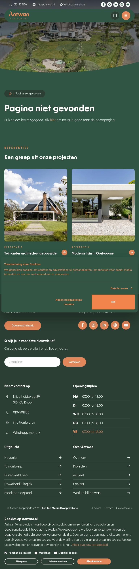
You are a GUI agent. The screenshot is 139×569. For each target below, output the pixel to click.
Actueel (78, 475)
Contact (78, 484)
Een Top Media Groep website (60, 508)
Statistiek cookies (67, 553)
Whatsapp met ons (72, 4)
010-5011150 (18, 4)
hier (53, 120)
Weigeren (21, 561)
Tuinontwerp (13, 466)
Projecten (80, 466)
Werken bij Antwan (87, 493)
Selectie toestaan (58, 561)
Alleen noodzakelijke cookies (68, 302)
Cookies (96, 508)
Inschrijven (74, 361)
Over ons (79, 458)
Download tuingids (23, 325)
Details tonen (119, 288)
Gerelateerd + (124, 508)
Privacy (109, 508)
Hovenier (11, 458)
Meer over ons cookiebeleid (90, 544)
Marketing (44, 553)
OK (113, 301)
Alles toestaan (94, 561)
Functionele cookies (20, 553)
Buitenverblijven (16, 475)
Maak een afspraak (115, 15)
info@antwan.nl (44, 4)
